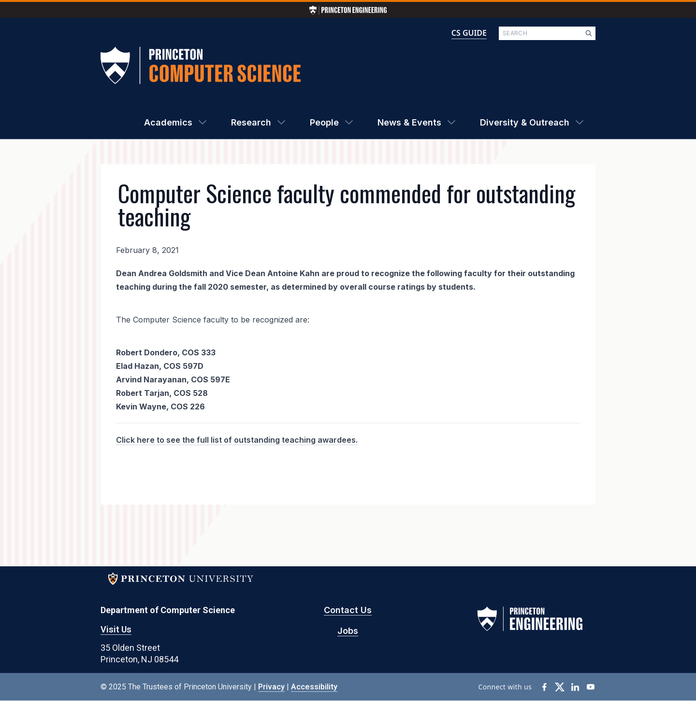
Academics (168, 122)
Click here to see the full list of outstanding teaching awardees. (237, 440)
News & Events (409, 122)
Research (251, 122)
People (324, 122)
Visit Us (116, 629)
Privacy (271, 686)
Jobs (347, 631)
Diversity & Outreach (524, 122)
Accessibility (314, 686)
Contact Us (348, 610)
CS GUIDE (469, 33)
